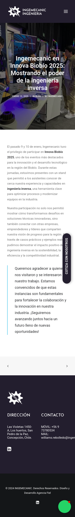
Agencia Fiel (44, 492)
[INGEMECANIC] (27, 11)
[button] (64, 506)
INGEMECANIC (55, 96)
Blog (38, 96)
